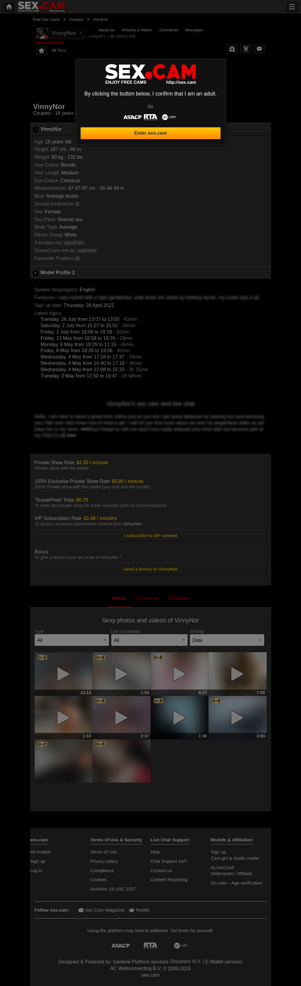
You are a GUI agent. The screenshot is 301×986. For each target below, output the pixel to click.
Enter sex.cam (150, 133)
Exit (150, 106)
